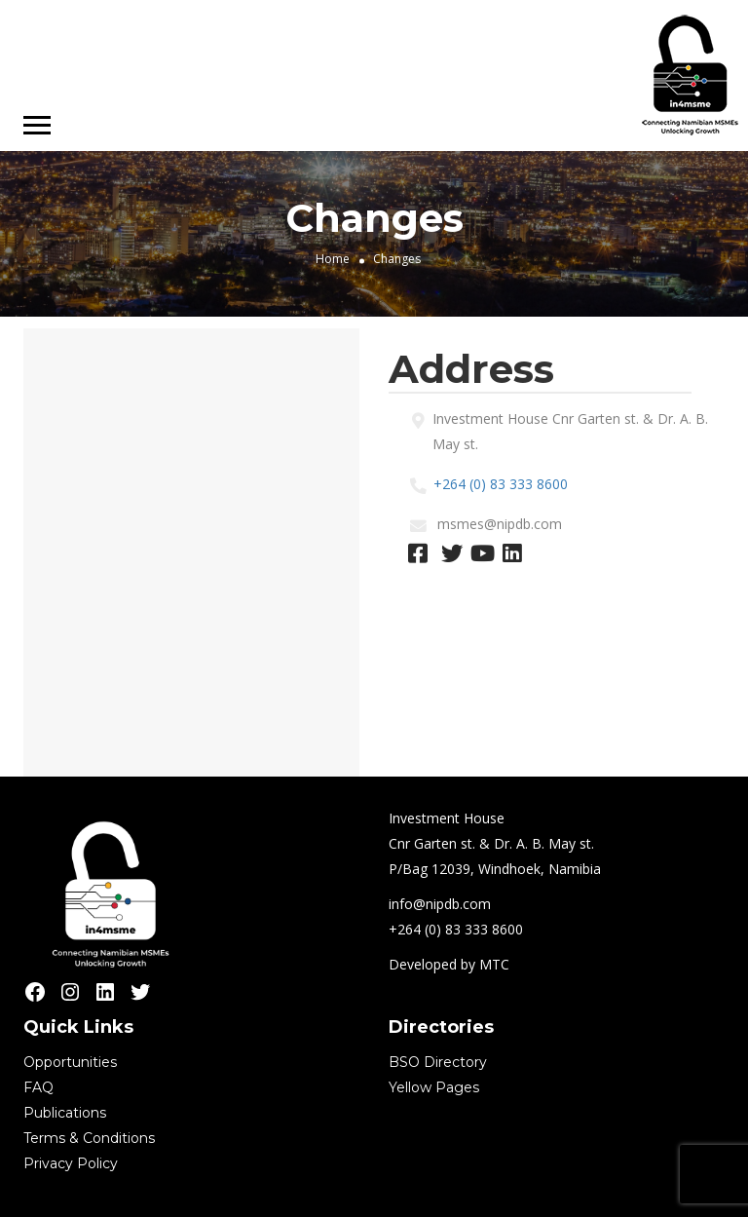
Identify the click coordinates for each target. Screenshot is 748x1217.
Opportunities (70, 1062)
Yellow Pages (434, 1087)
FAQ (38, 1087)
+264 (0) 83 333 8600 (500, 484)
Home (333, 258)
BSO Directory (438, 1062)
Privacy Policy (70, 1163)
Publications (64, 1113)
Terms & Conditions (89, 1138)
